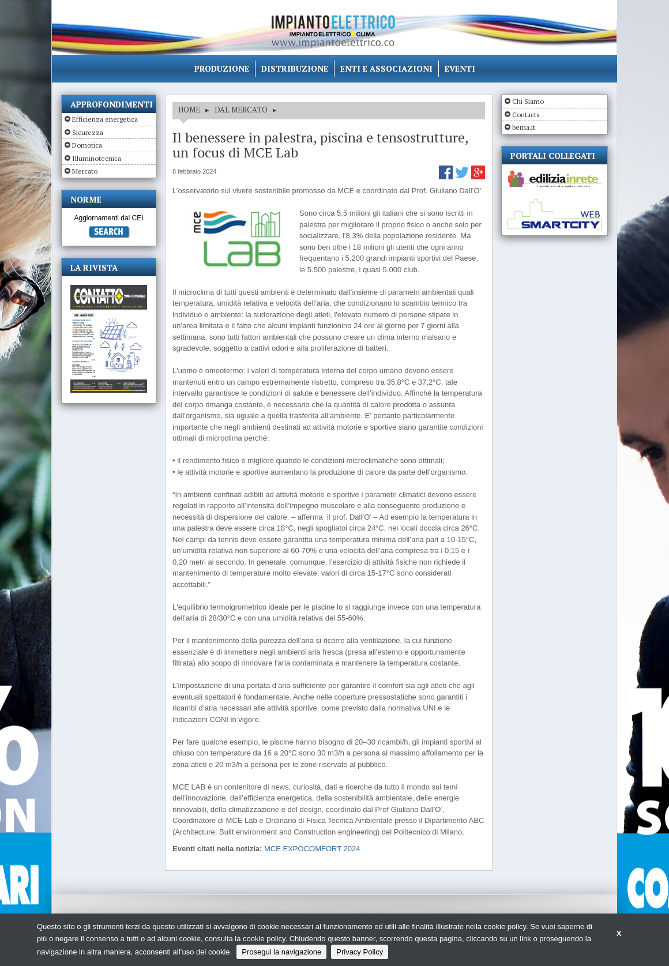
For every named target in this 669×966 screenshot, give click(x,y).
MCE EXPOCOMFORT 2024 (312, 848)
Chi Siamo (528, 101)
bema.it (523, 127)
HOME (189, 109)
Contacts (526, 114)
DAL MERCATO (241, 109)
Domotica (87, 145)
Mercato (84, 171)
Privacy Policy (359, 952)
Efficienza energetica (105, 119)
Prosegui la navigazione (281, 952)
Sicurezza (87, 132)
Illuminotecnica (96, 158)
